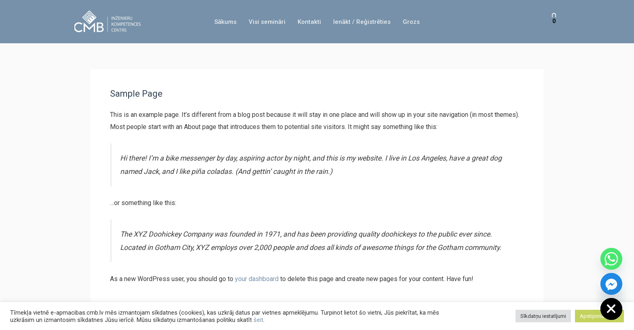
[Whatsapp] (611, 259)
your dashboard (257, 279)
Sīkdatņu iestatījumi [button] (543, 316)
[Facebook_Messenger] (611, 284)
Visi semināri (267, 21)
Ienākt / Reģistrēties (362, 21)
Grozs (411, 21)
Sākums (225, 21)
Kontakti (309, 21)
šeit (258, 320)
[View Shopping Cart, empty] (554, 21)
